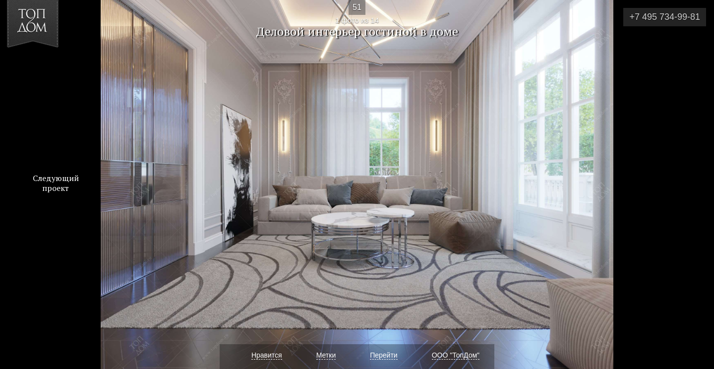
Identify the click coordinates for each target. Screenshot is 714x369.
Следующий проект (56, 183)
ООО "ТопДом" (455, 355)
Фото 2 (695, 184)
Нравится (266, 355)
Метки (326, 355)
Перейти (383, 355)
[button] (43, 65)
